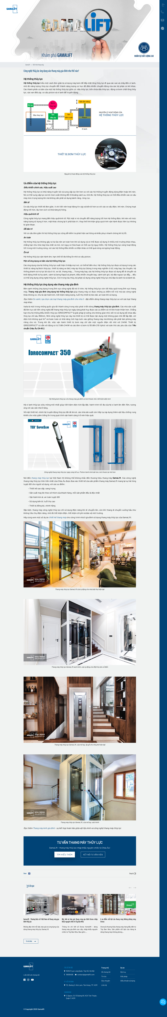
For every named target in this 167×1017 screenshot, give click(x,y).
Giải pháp (123, 976)
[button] (134, 887)
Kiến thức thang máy (38, 64)
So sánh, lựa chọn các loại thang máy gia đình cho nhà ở (58, 299)
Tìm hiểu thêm (64, 854)
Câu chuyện (105, 981)
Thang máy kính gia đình (44, 828)
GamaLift (27, 64)
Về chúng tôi (105, 972)
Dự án (122, 968)
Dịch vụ (123, 972)
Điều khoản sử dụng (127, 981)
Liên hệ (104, 985)
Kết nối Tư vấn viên (93, 854)
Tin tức (103, 976)
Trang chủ (105, 968)
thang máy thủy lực (40, 478)
